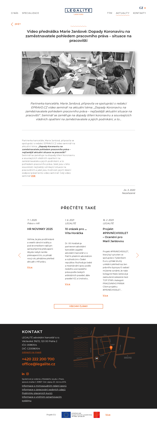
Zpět (18, 24)
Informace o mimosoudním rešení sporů (44, 386)
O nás (14, 13)
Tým (109, 13)
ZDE (33, 176)
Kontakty (139, 13)
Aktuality (122, 13)
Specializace (30, 13)
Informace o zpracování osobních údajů (43, 389)
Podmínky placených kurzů (37, 393)
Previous (20, 255)
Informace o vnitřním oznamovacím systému (42, 399)
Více (30, 267)
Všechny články (78, 306)
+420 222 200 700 (38, 359)
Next (137, 255)
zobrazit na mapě (31, 352)
